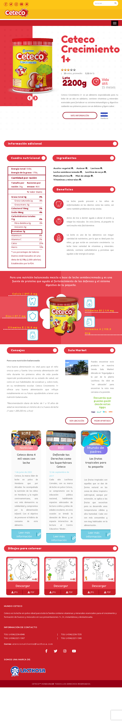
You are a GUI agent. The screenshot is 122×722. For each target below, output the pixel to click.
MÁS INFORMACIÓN (80, 116)
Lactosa (96, 168)
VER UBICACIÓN (76, 421)
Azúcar (81, 168)
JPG (14, 592)
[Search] (103, 3)
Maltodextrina (62, 176)
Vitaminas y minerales (67, 180)
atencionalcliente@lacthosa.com (32, 644)
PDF (31, 592)
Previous (30, 98)
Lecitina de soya (95, 172)
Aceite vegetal (63, 168)
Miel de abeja (84, 176)
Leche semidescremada (67, 172)
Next (35, 98)
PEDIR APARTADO (102, 421)
